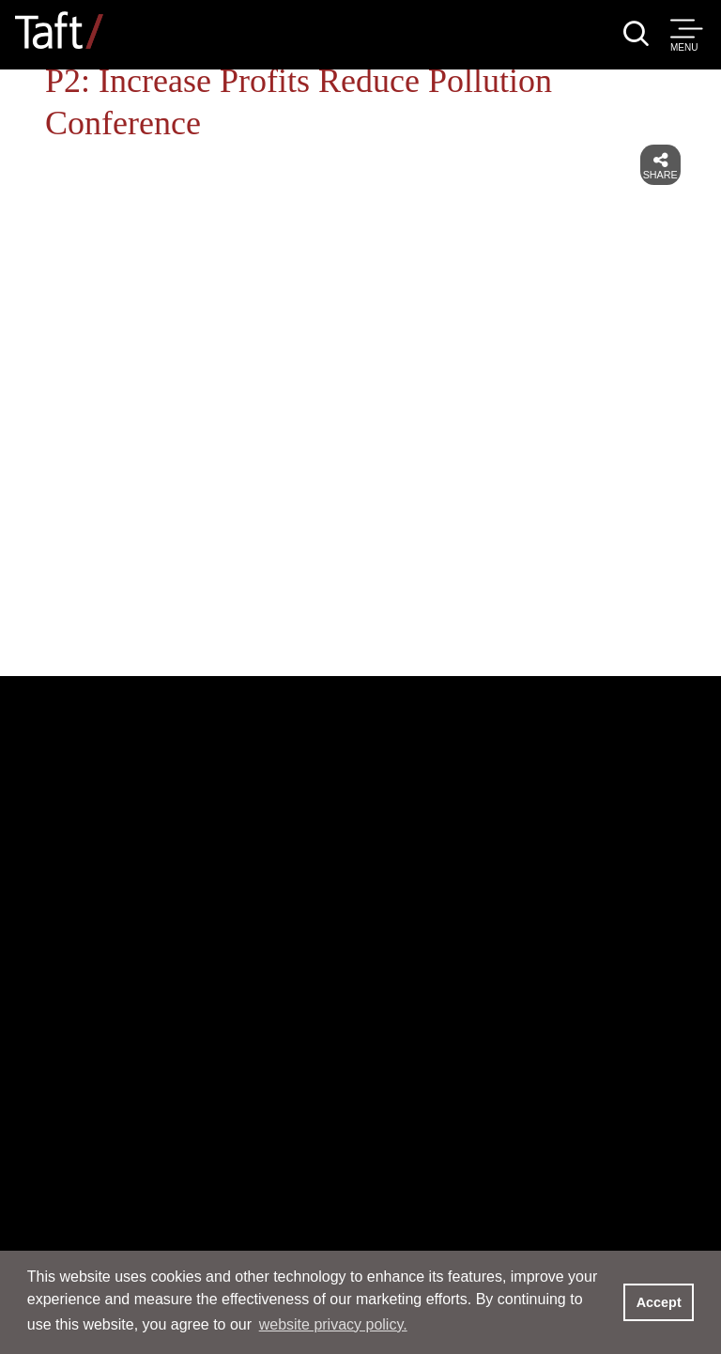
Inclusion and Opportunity (175, 1154)
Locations (516, 969)
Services (130, 957)
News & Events (193, 1045)
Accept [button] (659, 1302)
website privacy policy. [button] (333, 1324)
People (116, 870)
